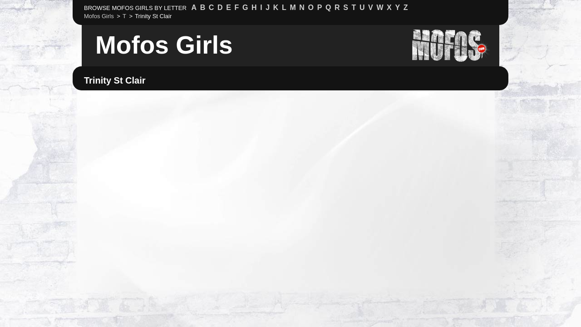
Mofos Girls (164, 45)
